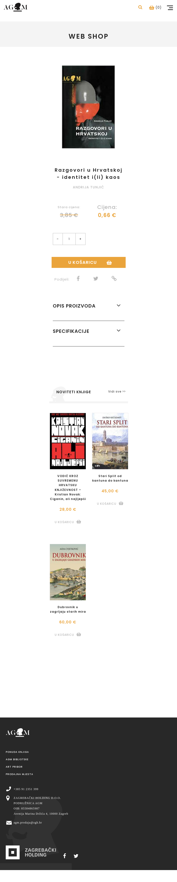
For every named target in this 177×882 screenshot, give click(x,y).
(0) (155, 7)
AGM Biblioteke (17, 759)
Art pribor (14, 767)
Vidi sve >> (117, 391)
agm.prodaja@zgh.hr (28, 822)
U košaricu (82, 262)
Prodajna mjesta (19, 774)
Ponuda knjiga (17, 752)
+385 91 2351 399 (26, 789)
